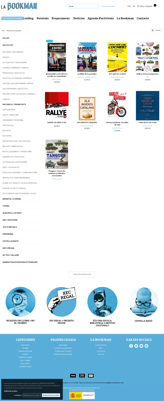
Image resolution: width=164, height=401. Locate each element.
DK (147, 77)
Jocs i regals (25, 360)
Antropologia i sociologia (16, 141)
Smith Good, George (117, 77)
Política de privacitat (63, 354)
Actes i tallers (11, 255)
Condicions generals (63, 348)
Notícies (79, 18)
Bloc (101, 348)
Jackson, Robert (57, 179)
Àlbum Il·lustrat (12, 213)
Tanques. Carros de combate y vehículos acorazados (56, 173)
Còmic (6, 206)
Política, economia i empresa (17, 78)
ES (134, 6)
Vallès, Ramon (56, 79)
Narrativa (25, 345)
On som (101, 354)
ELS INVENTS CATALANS (87, 122)
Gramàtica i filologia (13, 157)
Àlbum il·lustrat (25, 351)
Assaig (6, 57)
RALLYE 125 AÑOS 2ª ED (57, 122)
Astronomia (9, 109)
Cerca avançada (108, 6)
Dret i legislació (11, 167)
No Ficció (8, 45)
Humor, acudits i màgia (14, 188)
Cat (129, 6)
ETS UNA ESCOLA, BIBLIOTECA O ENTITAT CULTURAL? (102, 323)
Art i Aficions (10, 220)
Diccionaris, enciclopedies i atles (19, 193)
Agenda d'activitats (101, 18)
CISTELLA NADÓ (143, 321)
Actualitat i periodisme (15, 62)
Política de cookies (63, 351)
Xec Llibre (25, 363)
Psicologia (8, 125)
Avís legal (63, 345)
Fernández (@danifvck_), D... (87, 77)
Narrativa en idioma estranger (20, 262)
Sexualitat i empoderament (16, 178)
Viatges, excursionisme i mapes (18, 83)
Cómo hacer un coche (148, 122)
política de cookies (10, 391)
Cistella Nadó (11, 241)
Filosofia (7, 136)
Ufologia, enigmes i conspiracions (20, 172)
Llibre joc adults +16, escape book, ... (21, 183)
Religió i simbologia (13, 146)
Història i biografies (13, 52)
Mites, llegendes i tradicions (17, 151)
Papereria (8, 234)
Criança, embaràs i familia (15, 68)
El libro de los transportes (147, 74)
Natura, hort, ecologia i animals (19, 94)
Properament (61, 18)
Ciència (6, 99)
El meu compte (144, 6)
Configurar (17, 395)
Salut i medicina (11, 115)
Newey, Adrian (147, 126)
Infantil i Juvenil (12, 199)
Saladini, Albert (117, 128)
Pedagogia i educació (14, 73)
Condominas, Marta (87, 126)
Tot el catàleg (24, 18)
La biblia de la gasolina (87, 74)
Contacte (143, 18)
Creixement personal (13, 120)
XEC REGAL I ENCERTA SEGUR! (61, 321)
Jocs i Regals (10, 227)
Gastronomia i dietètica (15, 89)
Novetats (43, 18)
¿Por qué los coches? (117, 74)
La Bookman (125, 18)
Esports (7, 130)
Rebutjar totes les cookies (31, 395)
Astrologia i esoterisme (15, 162)
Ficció (6, 38)
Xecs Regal (9, 248)
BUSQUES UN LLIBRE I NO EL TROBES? (20, 321)
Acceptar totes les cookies (51, 395)
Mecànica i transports (14, 104)
